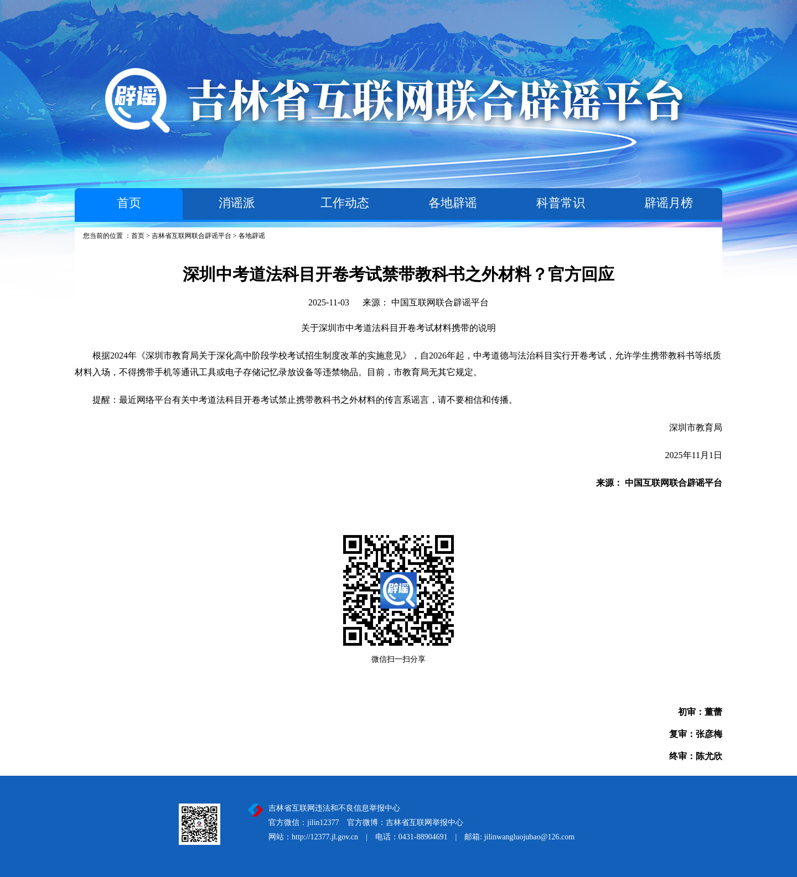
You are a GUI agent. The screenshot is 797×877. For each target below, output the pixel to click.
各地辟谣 (452, 203)
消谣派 (237, 203)
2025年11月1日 (693, 455)
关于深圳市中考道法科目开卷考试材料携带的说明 (398, 328)
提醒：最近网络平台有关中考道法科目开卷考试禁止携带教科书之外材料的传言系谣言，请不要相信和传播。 (296, 399)
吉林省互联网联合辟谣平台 (191, 236)
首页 (129, 203)
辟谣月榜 (668, 203)
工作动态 (344, 203)
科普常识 (560, 203)
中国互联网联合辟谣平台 (440, 302)
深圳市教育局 (695, 427)
